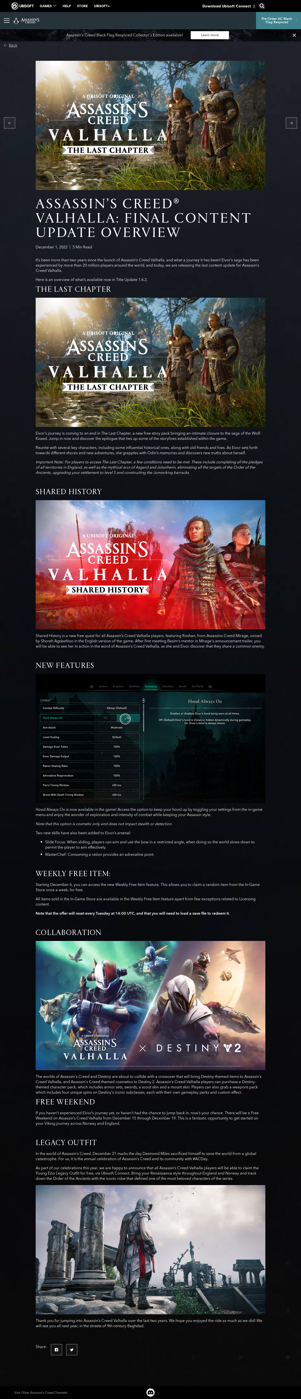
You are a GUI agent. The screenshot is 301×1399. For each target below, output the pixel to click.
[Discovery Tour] (180, 20)
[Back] (10, 45)
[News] (87, 20)
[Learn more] (210, 35)
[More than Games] (145, 20)
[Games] (67, 20)
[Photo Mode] (111, 20)
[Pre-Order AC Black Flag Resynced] (278, 20)
